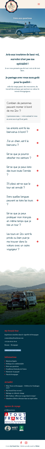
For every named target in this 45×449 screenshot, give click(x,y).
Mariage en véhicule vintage (15, 393)
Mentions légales (11, 361)
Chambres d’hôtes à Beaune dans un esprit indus (21, 398)
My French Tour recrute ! (14, 390)
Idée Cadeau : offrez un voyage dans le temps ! (21, 396)
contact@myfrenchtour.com (14, 338)
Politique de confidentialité (15, 364)
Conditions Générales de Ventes (16, 369)
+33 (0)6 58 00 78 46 (11, 341)
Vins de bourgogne (12, 374)
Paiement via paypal (12, 372)
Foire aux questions (12, 366)
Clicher (37, 446)
